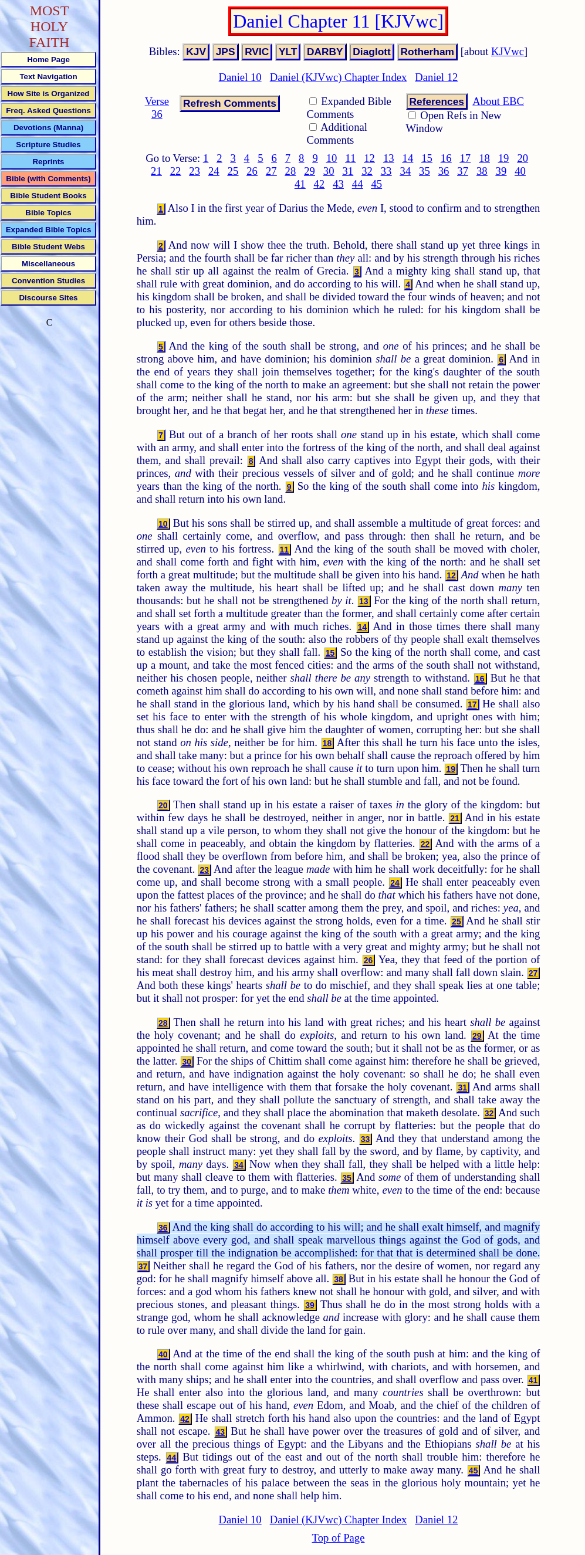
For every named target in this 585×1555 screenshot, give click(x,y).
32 (367, 171)
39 (501, 171)
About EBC (498, 101)
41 (300, 184)
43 (338, 184)
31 (347, 171)
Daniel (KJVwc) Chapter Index (338, 77)
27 (271, 171)
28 (290, 171)
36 (443, 171)
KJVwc (507, 51)
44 (357, 184)
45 (376, 184)
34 (405, 171)
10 (331, 158)
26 (252, 171)
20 (522, 158)
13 (388, 158)
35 (424, 171)
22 (175, 171)
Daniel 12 (436, 77)
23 (194, 171)
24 (213, 171)
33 (386, 171)
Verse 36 (157, 107)
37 (462, 171)
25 (233, 171)
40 (520, 171)
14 (408, 158)
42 (319, 184)
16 (446, 158)
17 (465, 158)
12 (369, 158)
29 (309, 171)
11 (350, 158)
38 (482, 171)
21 (156, 171)
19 (503, 158)
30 (328, 171)
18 (484, 158)
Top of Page (338, 1538)
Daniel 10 (240, 77)
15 (426, 158)
